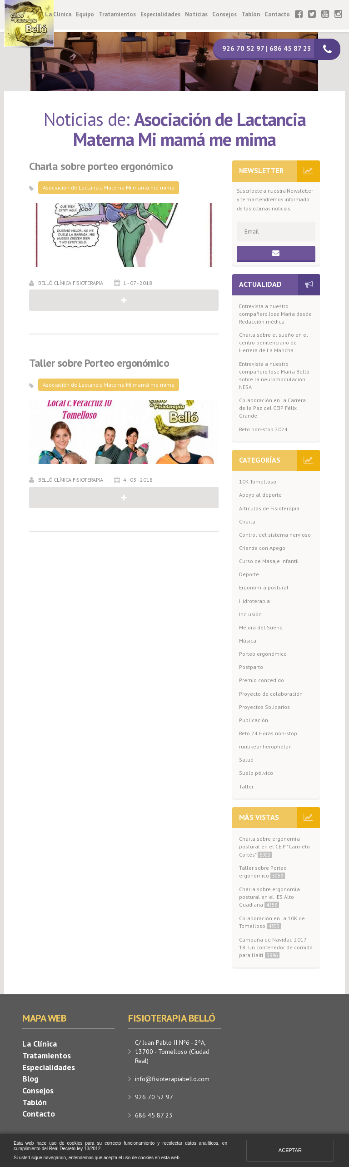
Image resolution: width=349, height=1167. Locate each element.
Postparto (251, 666)
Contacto (277, 14)
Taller (246, 786)
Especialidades (160, 14)
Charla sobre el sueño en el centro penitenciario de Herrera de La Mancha (273, 342)
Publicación (253, 720)
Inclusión (250, 614)
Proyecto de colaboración (271, 693)
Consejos (224, 14)
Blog (30, 1078)
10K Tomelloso (257, 481)
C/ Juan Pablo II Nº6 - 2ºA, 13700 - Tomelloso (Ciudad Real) (172, 1051)
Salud (246, 759)
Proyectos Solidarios (264, 706)
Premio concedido (261, 680)
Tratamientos (117, 14)
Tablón (250, 14)
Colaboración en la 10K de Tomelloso (272, 922)
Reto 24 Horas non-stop (268, 733)
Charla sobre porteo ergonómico (101, 166)
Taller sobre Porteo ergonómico (99, 363)
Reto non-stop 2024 (263, 429)
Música (247, 640)
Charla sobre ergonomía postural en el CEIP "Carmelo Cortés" (274, 846)
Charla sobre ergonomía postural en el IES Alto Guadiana (269, 897)
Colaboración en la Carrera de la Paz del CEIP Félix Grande (272, 408)
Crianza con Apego (262, 547)
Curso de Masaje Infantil (269, 561)
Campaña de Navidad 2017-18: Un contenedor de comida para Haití (276, 947)
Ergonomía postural (264, 587)
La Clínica (58, 14)
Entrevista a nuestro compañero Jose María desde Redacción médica (275, 314)
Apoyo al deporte (260, 494)
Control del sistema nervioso (275, 534)
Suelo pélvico (256, 772)
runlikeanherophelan (265, 746)
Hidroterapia (254, 601)
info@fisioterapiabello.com (172, 1079)
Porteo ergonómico (263, 653)
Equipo (85, 14)
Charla (247, 521)
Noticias (196, 14)
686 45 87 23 (154, 1115)
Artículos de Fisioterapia (269, 508)
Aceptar (290, 1150)
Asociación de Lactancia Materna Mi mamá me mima (108, 187)
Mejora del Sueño (261, 627)
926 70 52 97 (154, 1097)
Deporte (249, 574)
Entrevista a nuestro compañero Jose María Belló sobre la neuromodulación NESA (274, 375)
